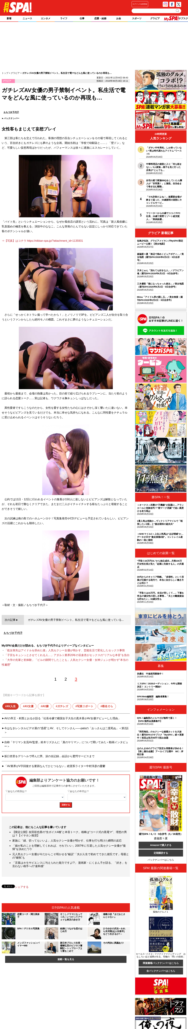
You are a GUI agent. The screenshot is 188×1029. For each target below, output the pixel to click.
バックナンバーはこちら (161, 859)
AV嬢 (45, 706)
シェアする (22, 886)
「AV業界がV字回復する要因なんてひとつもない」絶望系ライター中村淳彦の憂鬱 (54, 766)
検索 (177, 10)
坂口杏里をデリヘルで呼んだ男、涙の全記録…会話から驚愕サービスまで (49, 756)
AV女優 (28, 706)
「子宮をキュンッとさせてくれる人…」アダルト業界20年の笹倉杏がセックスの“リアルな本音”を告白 (67, 655)
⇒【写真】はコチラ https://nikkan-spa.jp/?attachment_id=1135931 (42, 240)
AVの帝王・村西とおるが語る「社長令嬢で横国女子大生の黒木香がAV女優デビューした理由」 (62, 718)
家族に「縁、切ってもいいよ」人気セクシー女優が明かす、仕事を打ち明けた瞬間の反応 (67, 840)
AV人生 (11, 706)
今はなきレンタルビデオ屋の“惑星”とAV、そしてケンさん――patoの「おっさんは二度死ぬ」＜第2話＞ (66, 730)
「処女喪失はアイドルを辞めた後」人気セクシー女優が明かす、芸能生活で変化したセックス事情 (64, 650)
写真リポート (85, 706)
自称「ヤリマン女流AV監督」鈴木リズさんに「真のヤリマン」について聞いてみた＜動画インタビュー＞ (66, 744)
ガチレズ (62, 706)
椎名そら (107, 706)
